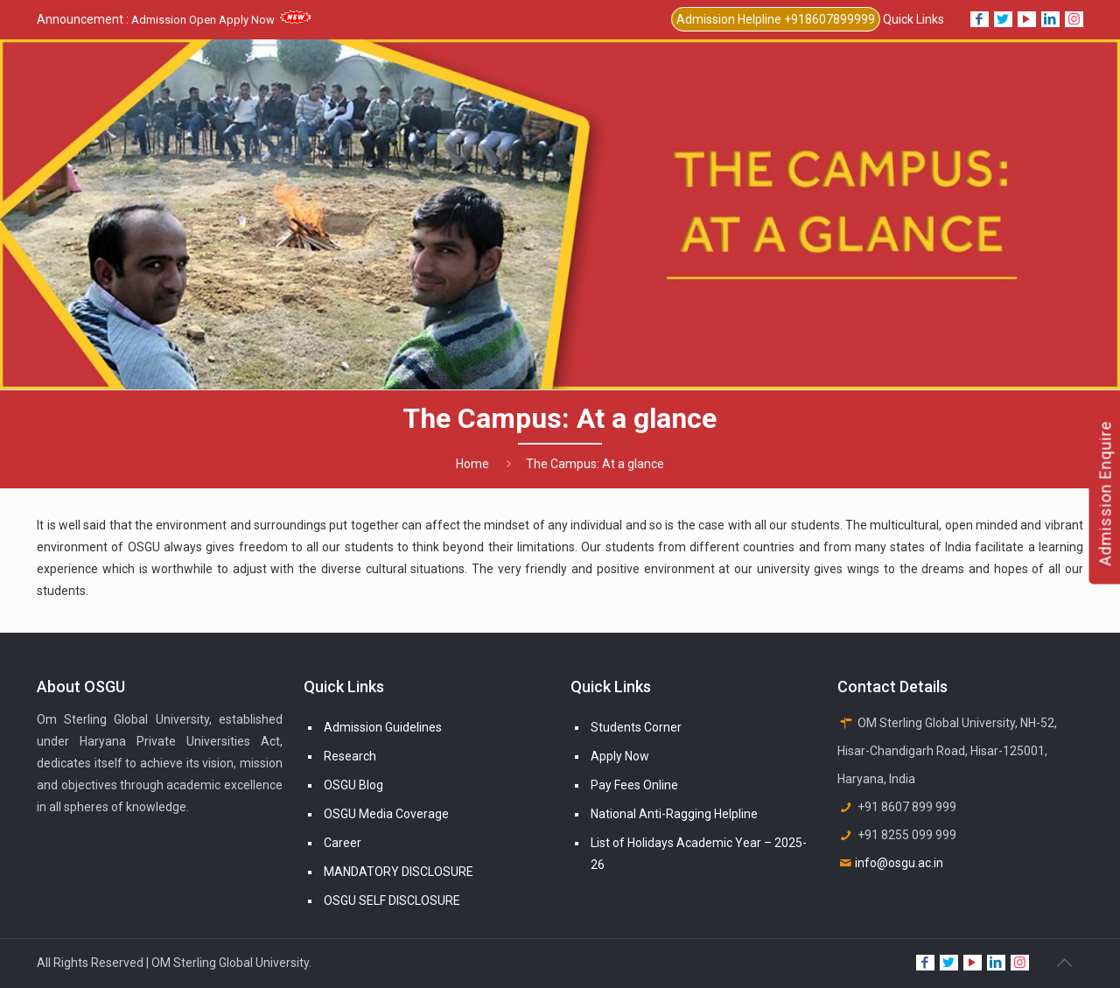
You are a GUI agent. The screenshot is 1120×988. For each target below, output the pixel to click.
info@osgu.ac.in (899, 863)
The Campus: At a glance (595, 464)
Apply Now (620, 756)
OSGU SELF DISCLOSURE (392, 900)
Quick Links (913, 19)
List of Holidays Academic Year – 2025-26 (699, 854)
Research (350, 756)
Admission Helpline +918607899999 (775, 19)
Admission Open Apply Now (221, 19)
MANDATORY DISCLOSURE (398, 872)
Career (342, 843)
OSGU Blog (353, 785)
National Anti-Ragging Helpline (674, 814)
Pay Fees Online (634, 785)
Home (472, 464)
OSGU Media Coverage (386, 814)
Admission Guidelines (383, 727)
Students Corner (636, 727)
